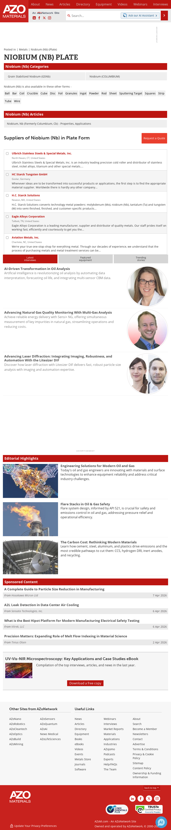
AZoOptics (15, 734)
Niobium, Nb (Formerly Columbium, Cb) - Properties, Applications (49, 123)
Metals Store (83, 759)
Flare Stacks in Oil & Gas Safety (85, 504)
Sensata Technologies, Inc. (27, 611)
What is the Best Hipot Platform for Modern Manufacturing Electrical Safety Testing (71, 620)
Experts (108, 759)
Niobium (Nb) (39, 49)
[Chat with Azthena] (161, 822)
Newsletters (140, 734)
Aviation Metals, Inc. (25, 237)
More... (163, 4)
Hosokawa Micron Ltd (24, 595)
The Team (110, 769)
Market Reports (114, 729)
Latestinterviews (30, 259)
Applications (112, 739)
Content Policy (142, 768)
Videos (79, 749)
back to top (151, 787)
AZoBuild (15, 739)
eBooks (79, 744)
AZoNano (15, 719)
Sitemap (138, 763)
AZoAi (43, 729)
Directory (77, 4)
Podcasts (109, 754)
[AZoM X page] (44, 18)
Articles (79, 724)
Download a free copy (85, 683)
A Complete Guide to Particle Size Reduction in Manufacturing (54, 589)
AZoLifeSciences (50, 739)
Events (79, 754)
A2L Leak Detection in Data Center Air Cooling (41, 605)
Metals (23, 49)
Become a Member (145, 729)
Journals (80, 764)
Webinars (110, 719)
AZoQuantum (48, 724)
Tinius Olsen (18, 642)
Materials (110, 734)
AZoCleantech (18, 729)
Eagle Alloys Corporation (28, 216)
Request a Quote (154, 138)
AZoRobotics (17, 724)
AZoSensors (47, 719)
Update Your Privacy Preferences (33, 825)
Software (80, 769)
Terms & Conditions (145, 749)
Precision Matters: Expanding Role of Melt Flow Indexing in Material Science (65, 636)
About (136, 719)
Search (137, 724)
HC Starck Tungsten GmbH (29, 174)
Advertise (139, 744)
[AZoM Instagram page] (49, 18)
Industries (110, 744)
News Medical (49, 734)
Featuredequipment (85, 259)
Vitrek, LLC (17, 626)
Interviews (110, 724)
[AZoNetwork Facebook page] (39, 18)
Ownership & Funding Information (147, 775)
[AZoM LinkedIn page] (34, 18)
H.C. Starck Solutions (26, 195)
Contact (138, 739)
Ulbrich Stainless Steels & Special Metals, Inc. (42, 153)
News (78, 719)
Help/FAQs (110, 764)
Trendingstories (141, 259)
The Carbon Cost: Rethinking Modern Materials (99, 542)
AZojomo (109, 749)
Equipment (82, 734)
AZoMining (16, 744)
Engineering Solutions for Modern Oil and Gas (97, 466)
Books (78, 739)
